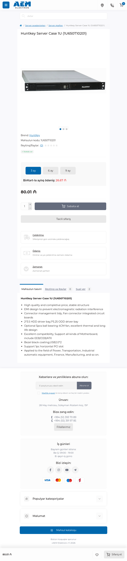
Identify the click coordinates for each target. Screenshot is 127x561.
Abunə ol (84, 385)
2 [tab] (63, 129)
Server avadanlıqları (35, 25)
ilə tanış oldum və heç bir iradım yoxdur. (65, 393)
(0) (41, 145)
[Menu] (6, 5)
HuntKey (34, 135)
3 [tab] (66, 129)
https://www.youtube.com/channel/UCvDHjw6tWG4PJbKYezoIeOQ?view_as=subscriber (66, 470)
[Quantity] (24, 206)
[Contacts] (112, 5)
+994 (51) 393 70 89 (65, 417)
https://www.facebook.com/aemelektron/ (50, 470)
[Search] (23, 16)
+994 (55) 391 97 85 (65, 420)
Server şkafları (56, 25)
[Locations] (102, 5)
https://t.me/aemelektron (75, 470)
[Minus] (30, 208)
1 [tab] (60, 129)
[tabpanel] (63, 80)
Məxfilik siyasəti (48, 393)
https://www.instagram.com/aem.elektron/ (58, 470)
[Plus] (30, 204)
